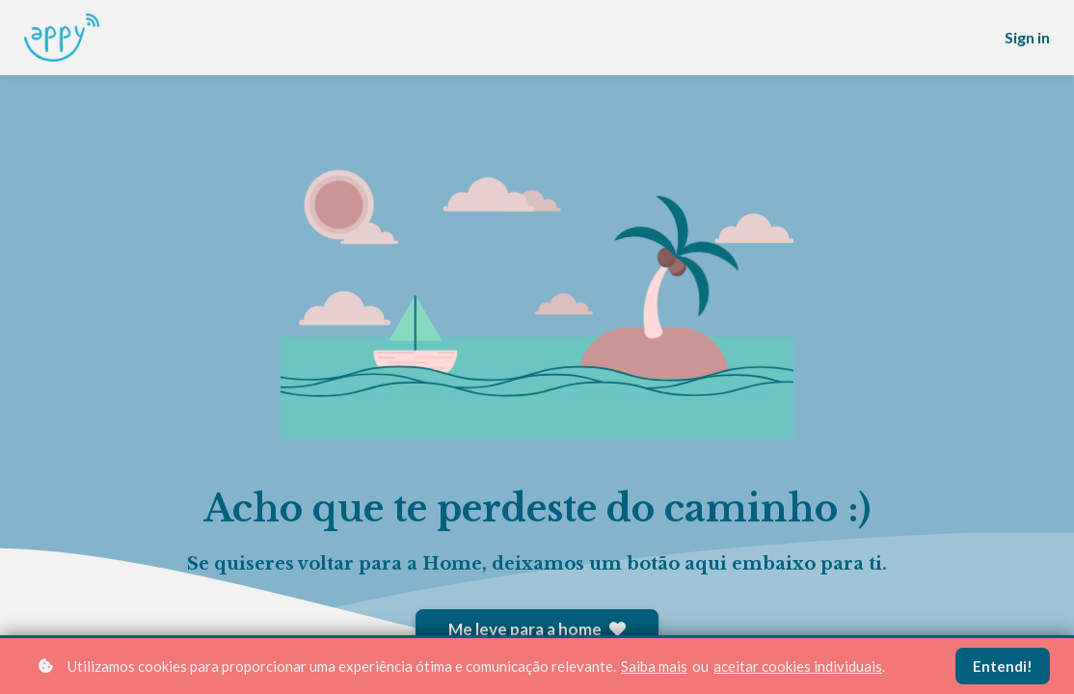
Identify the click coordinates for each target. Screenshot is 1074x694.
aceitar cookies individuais (797, 666)
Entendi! (1003, 666)
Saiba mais (654, 666)
